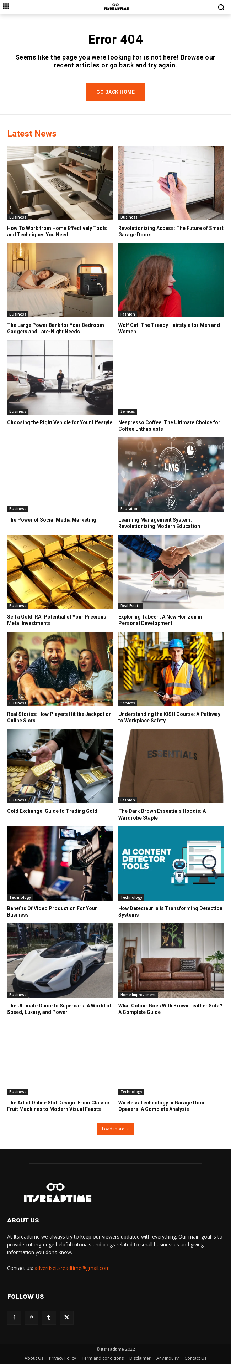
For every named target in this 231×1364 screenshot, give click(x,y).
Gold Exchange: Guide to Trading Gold (52, 811)
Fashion (127, 314)
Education (129, 508)
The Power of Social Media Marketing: (52, 520)
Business (17, 217)
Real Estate (130, 605)
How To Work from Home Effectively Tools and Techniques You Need (57, 231)
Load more (115, 1129)
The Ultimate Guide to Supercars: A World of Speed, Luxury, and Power (59, 1009)
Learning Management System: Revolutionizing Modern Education (159, 523)
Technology (20, 897)
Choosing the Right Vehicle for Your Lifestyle (59, 422)
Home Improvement (138, 994)
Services (127, 411)
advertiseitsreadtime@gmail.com (72, 1268)
